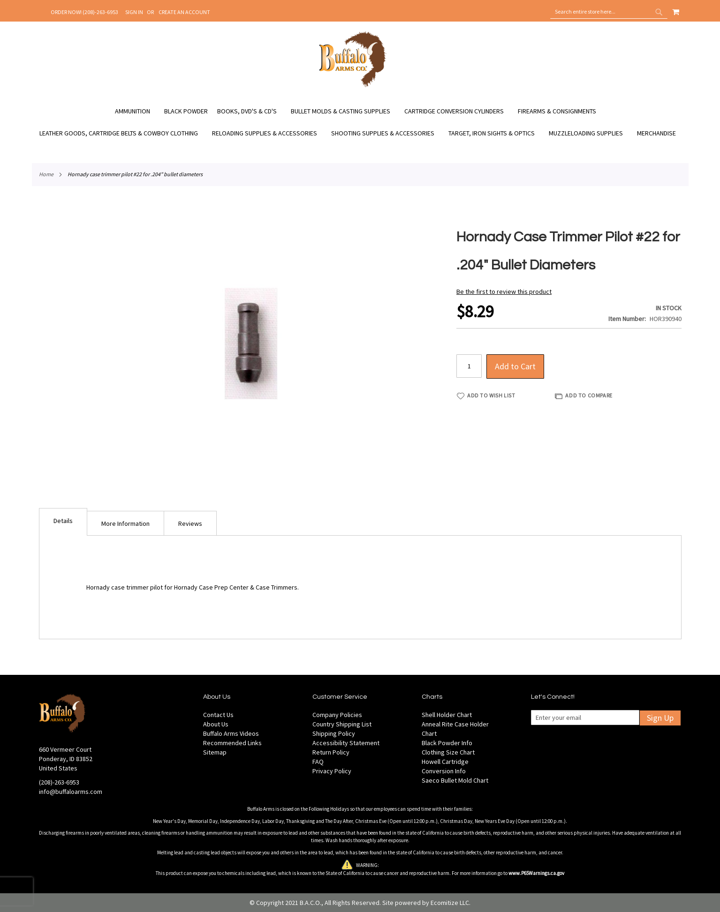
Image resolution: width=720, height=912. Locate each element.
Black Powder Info (447, 743)
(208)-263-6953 (59, 782)
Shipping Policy (333, 733)
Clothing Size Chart (448, 752)
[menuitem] (137, 111)
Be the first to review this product (504, 291)
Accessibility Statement (345, 743)
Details (63, 520)
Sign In (134, 11)
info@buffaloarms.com (70, 791)
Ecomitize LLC (450, 902)
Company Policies (337, 714)
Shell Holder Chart (447, 714)
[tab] (63, 522)
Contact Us (218, 714)
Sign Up (660, 717)
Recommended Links (232, 743)
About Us (215, 724)
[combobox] (608, 12)
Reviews (190, 523)
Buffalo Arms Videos (231, 733)
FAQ (318, 761)
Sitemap (215, 752)
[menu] (360, 122)
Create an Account (184, 11)
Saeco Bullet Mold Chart (455, 780)
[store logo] (353, 86)
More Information (125, 523)
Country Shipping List (341, 724)
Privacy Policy (331, 771)
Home (46, 174)
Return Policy (330, 752)
